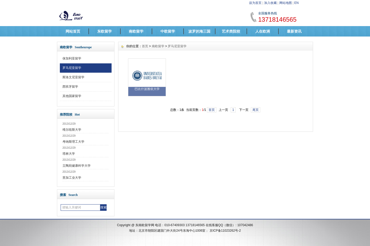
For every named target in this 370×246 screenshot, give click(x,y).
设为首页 (255, 3)
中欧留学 (167, 31)
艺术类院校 (231, 31)
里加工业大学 (71, 177)
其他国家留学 (71, 96)
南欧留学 (136, 31)
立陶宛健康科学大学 (76, 165)
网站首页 (73, 31)
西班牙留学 (70, 86)
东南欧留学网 (144, 225)
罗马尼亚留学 (71, 68)
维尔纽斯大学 (71, 129)
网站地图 (285, 3)
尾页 (255, 110)
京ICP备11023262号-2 (225, 230)
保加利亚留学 (71, 58)
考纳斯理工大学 (73, 141)
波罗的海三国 (199, 31)
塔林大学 (68, 153)
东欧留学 (104, 31)
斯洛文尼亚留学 (73, 77)
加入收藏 (270, 3)
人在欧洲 (262, 31)
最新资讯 (294, 31)
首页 (145, 46)
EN (296, 3)
